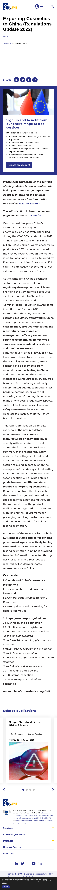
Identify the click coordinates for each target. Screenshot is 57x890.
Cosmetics (14, 36)
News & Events (12, 847)
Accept (6, 886)
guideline (8, 43)
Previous (4, 790)
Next (53, 790)
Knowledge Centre (14, 834)
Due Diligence (17, 734)
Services (8, 828)
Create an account (19, 165)
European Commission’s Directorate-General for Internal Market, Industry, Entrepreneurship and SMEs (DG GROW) (33, 815)
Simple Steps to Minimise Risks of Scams (25, 724)
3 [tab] (30, 790)
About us (8, 853)
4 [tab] (34, 790)
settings (4, 883)
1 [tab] (23, 790)
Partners (8, 840)
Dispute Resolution (35, 734)
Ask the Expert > (29, 203)
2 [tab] (27, 790)
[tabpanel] (29, 750)
